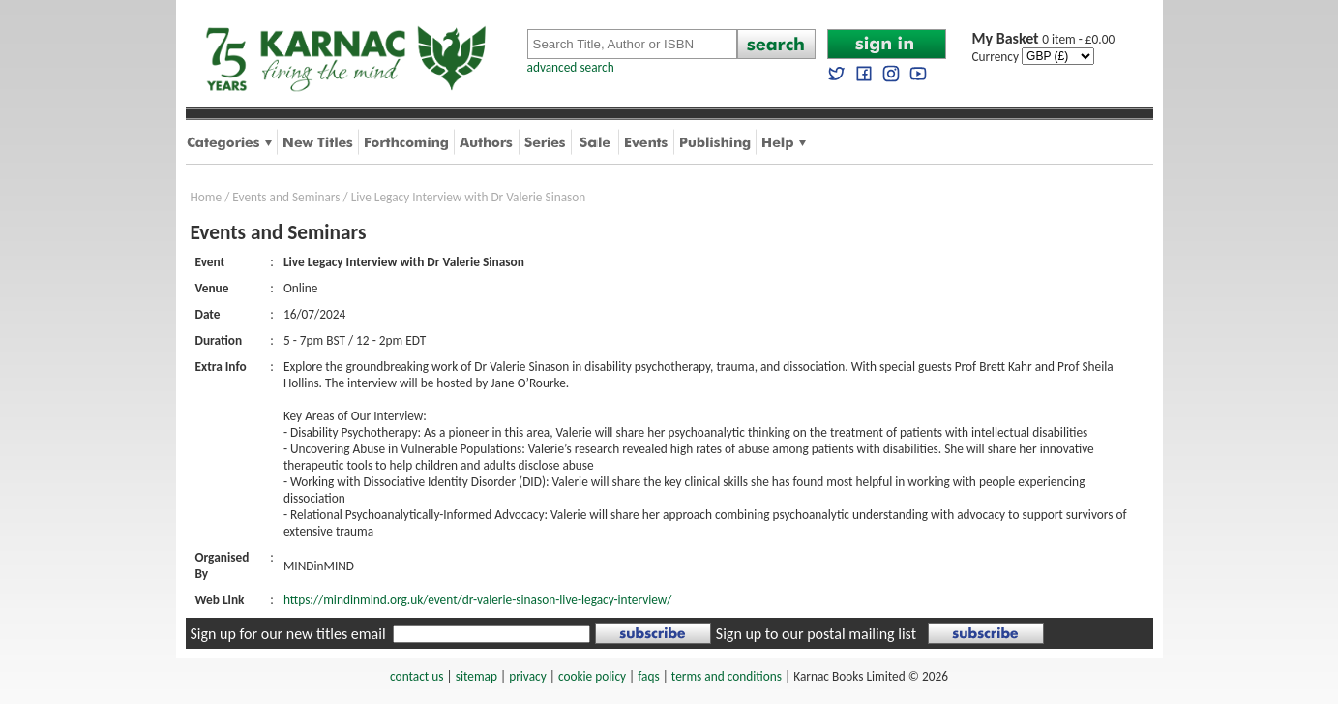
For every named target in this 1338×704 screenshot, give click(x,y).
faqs (648, 676)
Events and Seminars (286, 197)
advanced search (570, 67)
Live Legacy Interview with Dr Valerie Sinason (468, 197)
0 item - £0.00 (1043, 39)
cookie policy (592, 676)
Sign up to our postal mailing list (816, 634)
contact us (416, 676)
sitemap (476, 676)
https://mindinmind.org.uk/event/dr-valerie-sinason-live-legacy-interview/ (477, 600)
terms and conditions (726, 676)
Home (207, 197)
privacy (528, 676)
